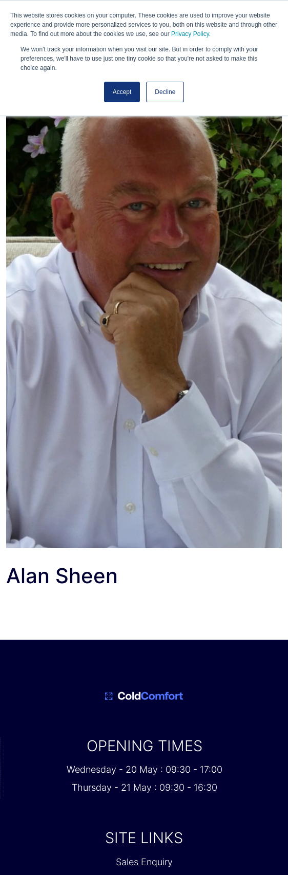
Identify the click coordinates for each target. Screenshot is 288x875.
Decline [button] (165, 92)
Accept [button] (122, 92)
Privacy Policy (190, 34)
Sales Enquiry (144, 862)
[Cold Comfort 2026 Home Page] (144, 696)
